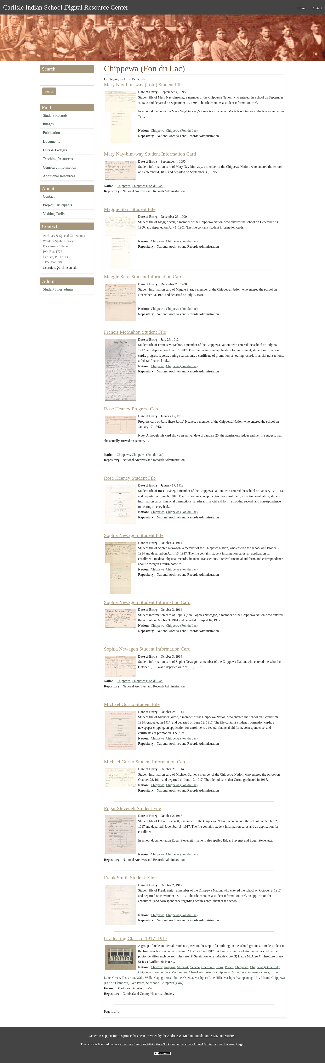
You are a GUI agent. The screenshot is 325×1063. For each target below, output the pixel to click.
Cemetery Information (59, 167)
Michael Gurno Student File (132, 704)
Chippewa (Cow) (172, 983)
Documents (51, 141)
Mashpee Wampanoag (238, 977)
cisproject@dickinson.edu (60, 267)
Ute (256, 977)
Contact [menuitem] (317, 8)
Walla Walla (145, 977)
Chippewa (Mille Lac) (231, 972)
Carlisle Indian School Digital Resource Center (65, 7)
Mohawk (183, 967)
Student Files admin (58, 289)
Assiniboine (174, 977)
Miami (265, 977)
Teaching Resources (58, 159)
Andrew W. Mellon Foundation (188, 1035)
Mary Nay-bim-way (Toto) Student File (143, 84)
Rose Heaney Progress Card (132, 408)
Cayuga (159, 977)
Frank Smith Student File (129, 877)
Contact (49, 196)
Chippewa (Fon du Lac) (182, 130)
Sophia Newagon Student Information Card (147, 602)
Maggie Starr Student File (130, 209)
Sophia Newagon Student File (134, 535)
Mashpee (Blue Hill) (208, 977)
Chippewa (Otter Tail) (264, 967)
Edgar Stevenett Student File (132, 808)
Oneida (188, 977)
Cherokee (207, 967)
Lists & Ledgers (55, 150)
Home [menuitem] (301, 8)
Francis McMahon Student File (135, 332)
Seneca (195, 967)
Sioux (219, 967)
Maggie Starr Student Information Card (143, 276)
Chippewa (157, 130)
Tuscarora (128, 977)
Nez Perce (137, 983)
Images (48, 124)
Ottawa (264, 972)
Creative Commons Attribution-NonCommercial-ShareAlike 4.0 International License (177, 1044)
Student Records (55, 115)
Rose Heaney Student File (130, 478)
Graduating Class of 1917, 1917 (135, 938)
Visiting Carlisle (55, 214)
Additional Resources (59, 176)
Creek (116, 977)
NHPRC (229, 1035)
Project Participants (57, 205)
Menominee (179, 972)
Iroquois (169, 967)
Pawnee (252, 972)
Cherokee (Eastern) (202, 972)
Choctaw (156, 967)
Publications (52, 133)
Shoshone (152, 983)
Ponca (229, 967)
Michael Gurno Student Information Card (145, 761)
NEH (213, 1035)
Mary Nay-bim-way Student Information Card (150, 154)
